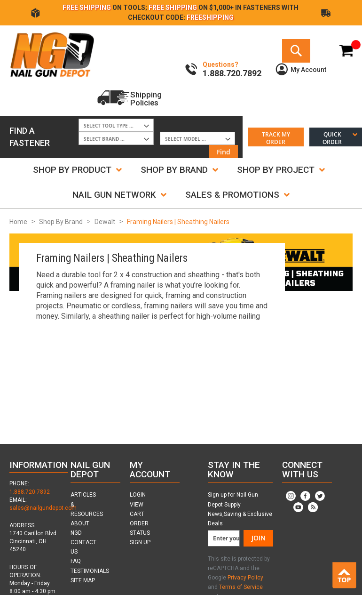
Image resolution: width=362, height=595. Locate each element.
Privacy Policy (245, 577)
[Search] (296, 51)
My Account (308, 69)
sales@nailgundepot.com (43, 508)
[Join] (258, 538)
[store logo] (51, 54)
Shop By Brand (61, 221)
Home (18, 221)
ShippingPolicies (146, 98)
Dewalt (104, 221)
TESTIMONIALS (90, 571)
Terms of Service (241, 587)
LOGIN (138, 494)
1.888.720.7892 (29, 492)
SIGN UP (140, 542)
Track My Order (276, 138)
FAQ (76, 561)
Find (223, 151)
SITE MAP (83, 580)
